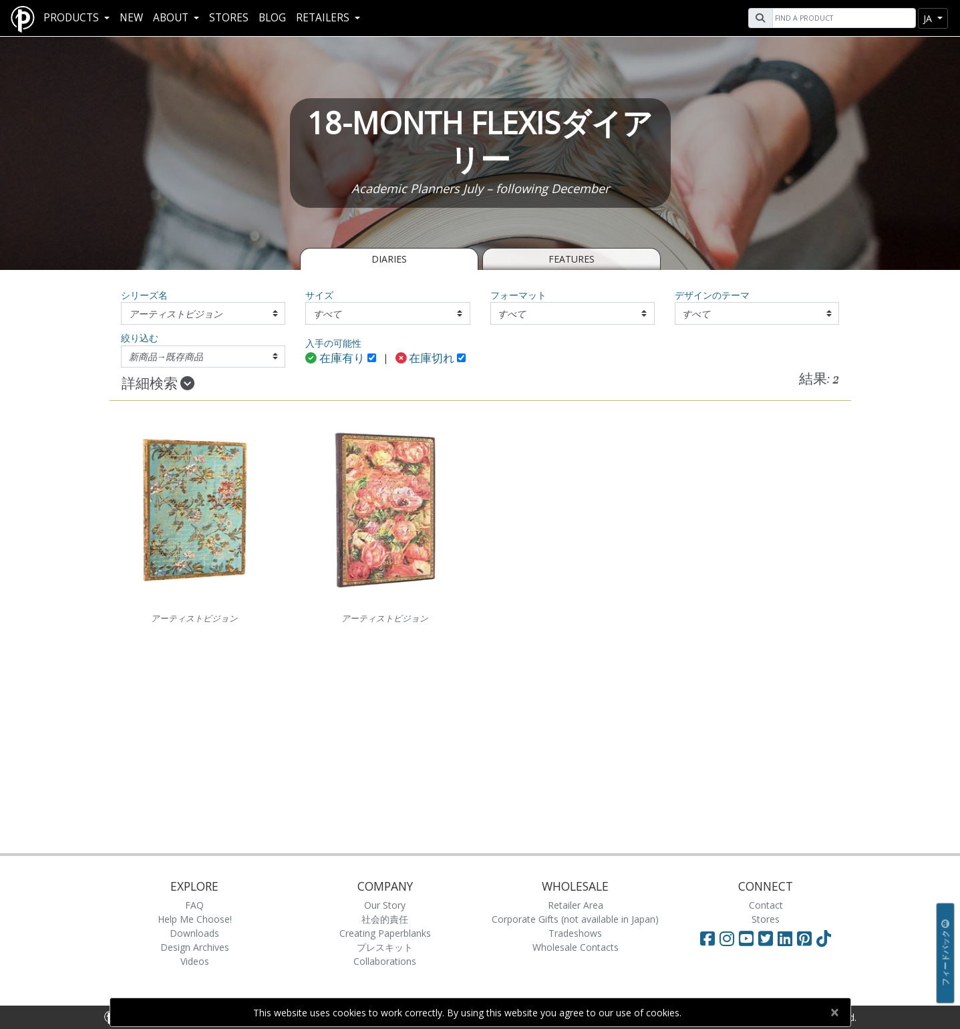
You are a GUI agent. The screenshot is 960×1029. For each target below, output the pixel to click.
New (131, 18)
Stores (229, 18)
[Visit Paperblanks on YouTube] (748, 938)
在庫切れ (425, 359)
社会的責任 (384, 919)
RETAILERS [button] (324, 18)
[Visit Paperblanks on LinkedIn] (787, 938)
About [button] (172, 18)
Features (571, 259)
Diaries (389, 259)
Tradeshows (575, 933)
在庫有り (335, 359)
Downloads (194, 933)
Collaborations (384, 961)
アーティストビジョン (175, 313)
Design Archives (194, 947)
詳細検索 (158, 384)
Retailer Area (575, 905)
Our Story (385, 905)
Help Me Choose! (195, 919)
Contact (766, 905)
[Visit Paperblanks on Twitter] (768, 938)
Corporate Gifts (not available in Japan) (575, 919)
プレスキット (385, 947)
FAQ (194, 905)
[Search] (842, 18)
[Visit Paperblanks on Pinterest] (806, 938)
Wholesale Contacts (575, 947)
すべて (327, 313)
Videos (194, 961)
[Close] (834, 1012)
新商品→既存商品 (166, 356)
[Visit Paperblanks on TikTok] (823, 938)
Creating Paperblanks (385, 933)
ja (929, 18)
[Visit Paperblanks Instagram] (726, 938)
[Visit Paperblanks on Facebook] (707, 938)
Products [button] (72, 18)
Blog (272, 18)
